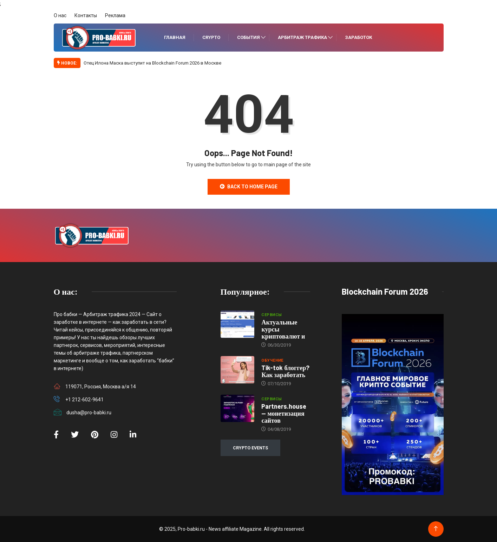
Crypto (211, 37)
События (248, 37)
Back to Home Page (248, 186)
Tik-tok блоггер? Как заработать (285, 371)
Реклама (115, 15)
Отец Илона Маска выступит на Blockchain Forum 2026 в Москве (152, 63)
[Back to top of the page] (435, 528)
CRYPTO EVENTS (250, 447)
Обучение (272, 360)
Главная (174, 37)
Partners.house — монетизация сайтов (283, 413)
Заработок (358, 37)
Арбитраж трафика (302, 37)
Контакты (85, 15)
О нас (60, 15)
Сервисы (271, 315)
